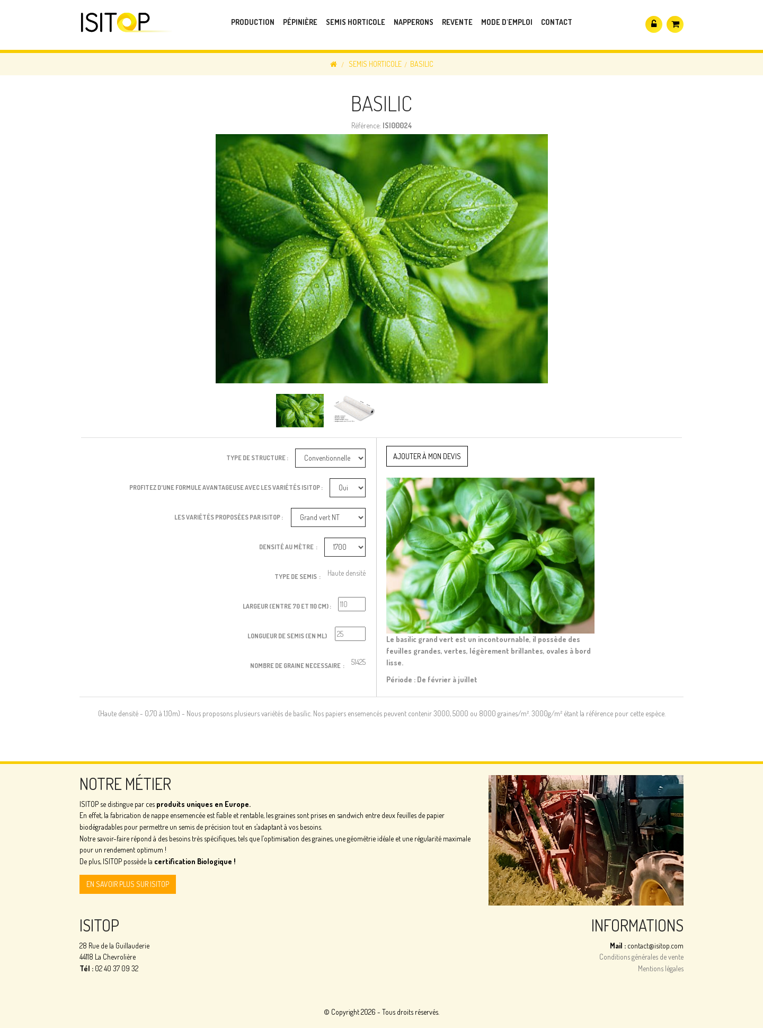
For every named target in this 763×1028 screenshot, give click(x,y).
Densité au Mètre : (288, 547)
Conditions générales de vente (641, 956)
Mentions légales (661, 968)
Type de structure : (257, 458)
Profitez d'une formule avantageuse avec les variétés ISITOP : (226, 487)
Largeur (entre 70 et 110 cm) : (287, 606)
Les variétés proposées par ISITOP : (229, 517)
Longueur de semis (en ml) (287, 636)
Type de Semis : (297, 577)
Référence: (366, 125)
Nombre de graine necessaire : (297, 666)
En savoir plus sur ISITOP (127, 884)
